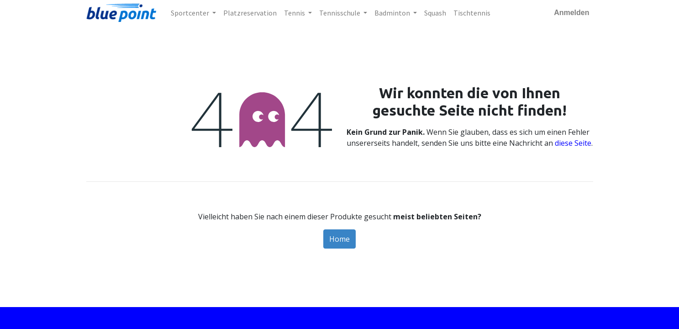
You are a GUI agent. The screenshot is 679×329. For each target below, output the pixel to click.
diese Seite (573, 143)
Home (339, 239)
